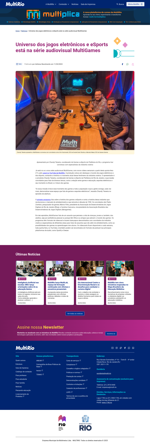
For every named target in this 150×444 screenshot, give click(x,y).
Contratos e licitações (75, 384)
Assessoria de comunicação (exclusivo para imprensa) (115, 380)
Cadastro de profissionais (76, 388)
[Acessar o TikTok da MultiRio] (120, 348)
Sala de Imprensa (88, 4)
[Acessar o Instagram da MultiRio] (116, 348)
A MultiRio (51, 4)
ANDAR (40, 360)
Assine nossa (40, 327)
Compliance (71, 364)
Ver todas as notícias (75, 314)
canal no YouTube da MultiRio (54, 173)
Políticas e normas (74, 372)
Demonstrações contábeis (77, 380)
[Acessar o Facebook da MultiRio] (125, 348)
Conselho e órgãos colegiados (78, 368)
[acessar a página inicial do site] (15, 4)
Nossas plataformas (44, 356)
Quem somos (20, 360)
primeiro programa (44, 200)
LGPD (69, 392)
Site (17, 356)
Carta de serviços (73, 360)
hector (39, 370)
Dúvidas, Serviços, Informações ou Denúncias (111, 393)
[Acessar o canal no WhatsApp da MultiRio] (129, 348)
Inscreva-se (111, 334)
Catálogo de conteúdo (24, 372)
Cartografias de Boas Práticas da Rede (48, 365)
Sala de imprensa (22, 368)
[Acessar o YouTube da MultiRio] (112, 348)
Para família (20, 383)
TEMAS (40, 374)
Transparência (72, 356)
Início (18, 31)
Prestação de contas (74, 376)
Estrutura (19, 364)
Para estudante (21, 379)
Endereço (101, 356)
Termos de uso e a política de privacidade (77, 397)
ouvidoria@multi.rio (104, 374)
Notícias (75, 4)
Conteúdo (64, 4)
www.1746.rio (107, 403)
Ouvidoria (101, 369)
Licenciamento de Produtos (22, 395)
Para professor (21, 375)
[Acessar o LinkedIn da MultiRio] (133, 348)
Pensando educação (23, 390)
